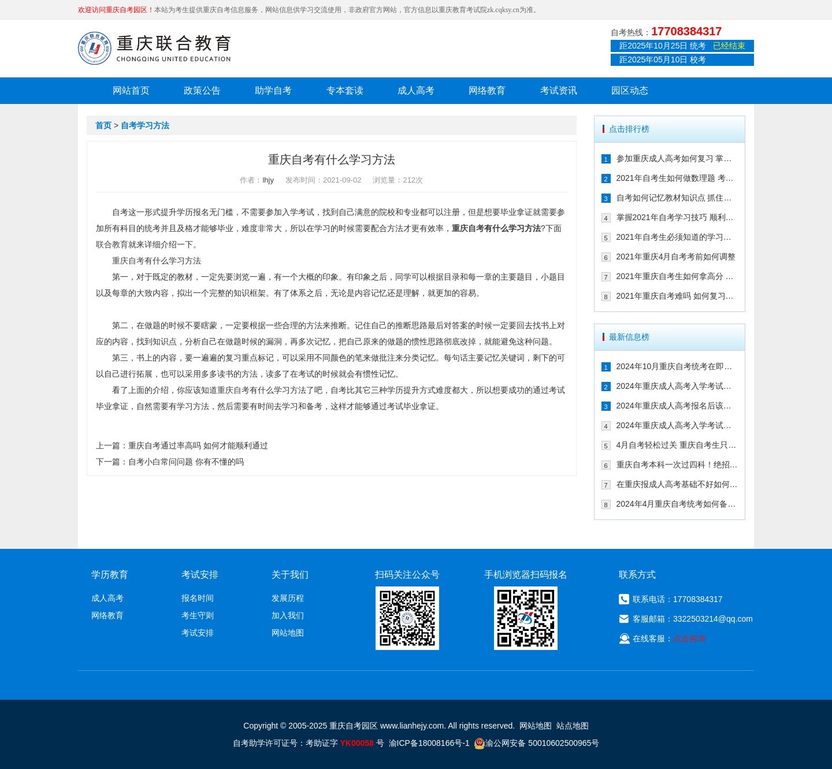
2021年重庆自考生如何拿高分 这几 (677, 276)
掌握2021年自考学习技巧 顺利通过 (677, 217)
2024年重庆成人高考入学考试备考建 (677, 425)
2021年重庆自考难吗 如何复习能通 (677, 295)
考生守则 (197, 615)
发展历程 (288, 598)
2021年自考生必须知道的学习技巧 (677, 237)
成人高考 (416, 90)
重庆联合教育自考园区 (154, 48)
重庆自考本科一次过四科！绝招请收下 (677, 464)
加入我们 (288, 615)
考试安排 (197, 632)
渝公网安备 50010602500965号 (536, 743)
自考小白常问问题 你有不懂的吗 (186, 461)
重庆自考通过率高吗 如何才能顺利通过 (198, 445)
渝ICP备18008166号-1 (429, 743)
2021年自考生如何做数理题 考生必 (677, 178)
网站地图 (288, 632)
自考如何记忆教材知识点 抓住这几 (677, 197)
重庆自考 (468, 228)
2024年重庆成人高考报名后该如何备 (677, 405)
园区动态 (629, 90)
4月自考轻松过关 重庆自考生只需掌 (677, 444)
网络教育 (487, 90)
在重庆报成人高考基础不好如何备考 (677, 484)
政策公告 (202, 90)
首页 (103, 125)
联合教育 (112, 244)
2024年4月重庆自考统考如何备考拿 (677, 503)
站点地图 (572, 725)
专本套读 (344, 90)
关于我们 (290, 574)
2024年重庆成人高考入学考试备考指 (677, 386)
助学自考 (273, 90)
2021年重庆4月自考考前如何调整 (676, 256)
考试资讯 (558, 90)
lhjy (268, 180)
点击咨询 (689, 638)
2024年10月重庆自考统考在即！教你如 (677, 366)
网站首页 (131, 90)
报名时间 (197, 598)
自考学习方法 (145, 125)
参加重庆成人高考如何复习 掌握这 (677, 158)
